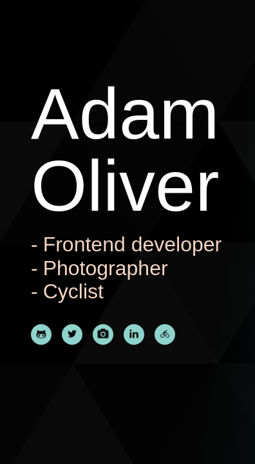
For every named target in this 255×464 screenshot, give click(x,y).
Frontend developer (132, 244)
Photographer (105, 268)
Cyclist (73, 291)
